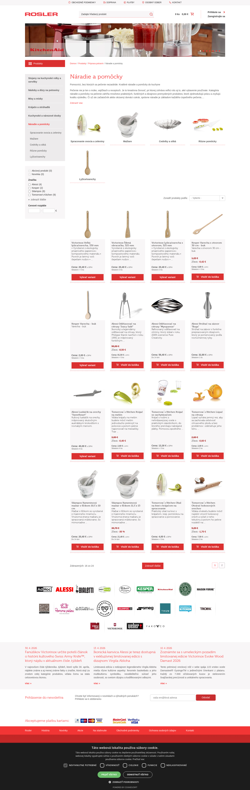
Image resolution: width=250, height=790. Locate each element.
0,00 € (185, 14)
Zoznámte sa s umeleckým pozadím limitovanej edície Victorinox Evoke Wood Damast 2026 (191, 656)
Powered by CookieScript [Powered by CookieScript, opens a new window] (125, 787)
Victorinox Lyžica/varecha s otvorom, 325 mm (167, 244)
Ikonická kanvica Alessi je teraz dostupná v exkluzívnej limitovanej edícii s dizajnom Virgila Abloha (125, 656)
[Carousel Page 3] (206, 51)
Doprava (111, 2)
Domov (73, 63)
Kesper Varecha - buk (84, 323)
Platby (130, 2)
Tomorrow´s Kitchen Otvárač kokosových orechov (203, 505)
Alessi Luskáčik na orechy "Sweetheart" (86, 413)
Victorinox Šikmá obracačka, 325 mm (123, 244)
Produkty (36, 63)
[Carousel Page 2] (203, 51)
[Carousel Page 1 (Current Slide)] (200, 51)
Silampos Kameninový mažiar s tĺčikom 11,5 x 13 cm (126, 505)
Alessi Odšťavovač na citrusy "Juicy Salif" (124, 325)
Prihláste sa (214, 12)
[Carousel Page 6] (216, 51)
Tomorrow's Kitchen (42, 194)
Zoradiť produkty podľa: (175, 198)
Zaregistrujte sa (216, 16)
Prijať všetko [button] (109, 774)
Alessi (35, 184)
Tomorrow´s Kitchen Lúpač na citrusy (207, 413)
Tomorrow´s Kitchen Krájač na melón (127, 413)
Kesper (35, 188)
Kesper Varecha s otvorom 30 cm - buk (207, 244)
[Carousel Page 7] (219, 51)
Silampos (36, 191)
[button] (125, 782)
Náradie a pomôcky (114, 63)
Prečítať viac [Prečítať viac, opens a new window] (138, 759)
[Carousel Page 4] (209, 51)
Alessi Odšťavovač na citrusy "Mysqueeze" (164, 325)
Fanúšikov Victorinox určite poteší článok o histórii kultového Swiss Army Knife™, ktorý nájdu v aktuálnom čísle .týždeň (56, 656)
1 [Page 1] (214, 565)
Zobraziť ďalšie (153, 565)
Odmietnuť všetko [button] (137, 774)
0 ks (177, 14)
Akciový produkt (40, 170)
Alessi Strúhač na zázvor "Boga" (205, 325)
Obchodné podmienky (84, 2)
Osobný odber (153, 2)
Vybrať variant (87, 277)
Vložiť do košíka (210, 277)
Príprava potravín (95, 63)
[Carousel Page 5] (213, 51)
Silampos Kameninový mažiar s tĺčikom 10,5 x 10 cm (86, 505)
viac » (28, 683)
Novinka (36, 174)
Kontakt (177, 2)
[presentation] (175, 708)
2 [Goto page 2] (221, 565)
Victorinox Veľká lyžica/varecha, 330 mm (85, 244)
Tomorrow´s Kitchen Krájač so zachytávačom (167, 413)
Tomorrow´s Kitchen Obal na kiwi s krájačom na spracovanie (166, 505)
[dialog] (125, 766)
